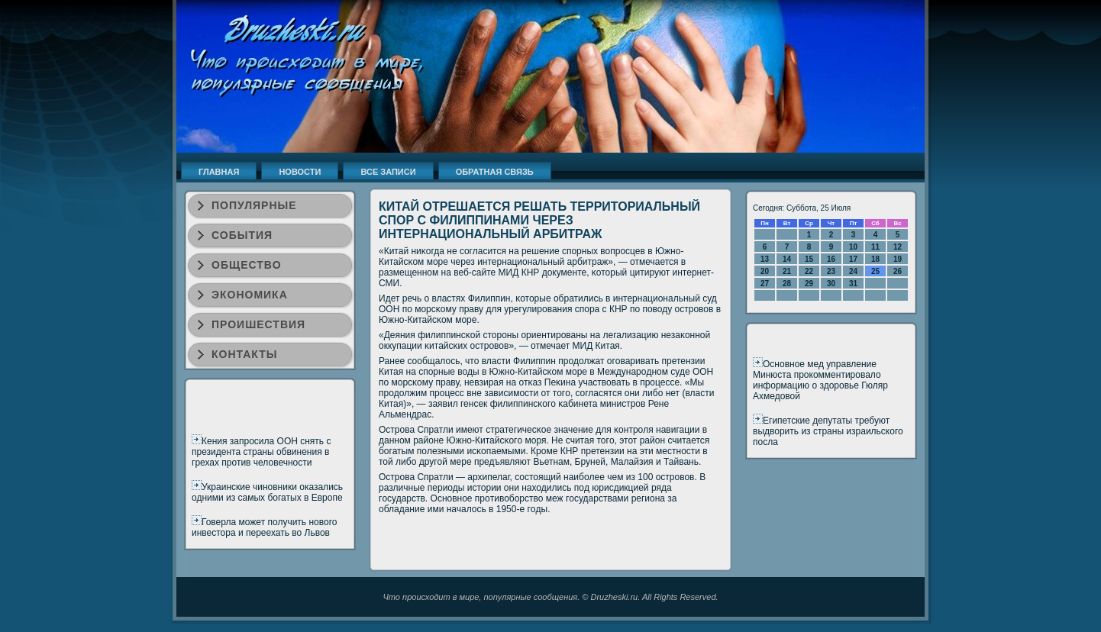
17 (853, 259)
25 (875, 271)
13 (764, 259)
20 (764, 271)
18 (875, 259)
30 (831, 283)
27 (764, 283)
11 (875, 247)
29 (809, 283)
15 (809, 259)
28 (787, 283)
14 (787, 259)
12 (897, 247)
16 (831, 259)
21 (787, 271)
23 (831, 271)
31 (853, 283)
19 (897, 259)
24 (853, 271)
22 (809, 271)
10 (853, 247)
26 (897, 271)
